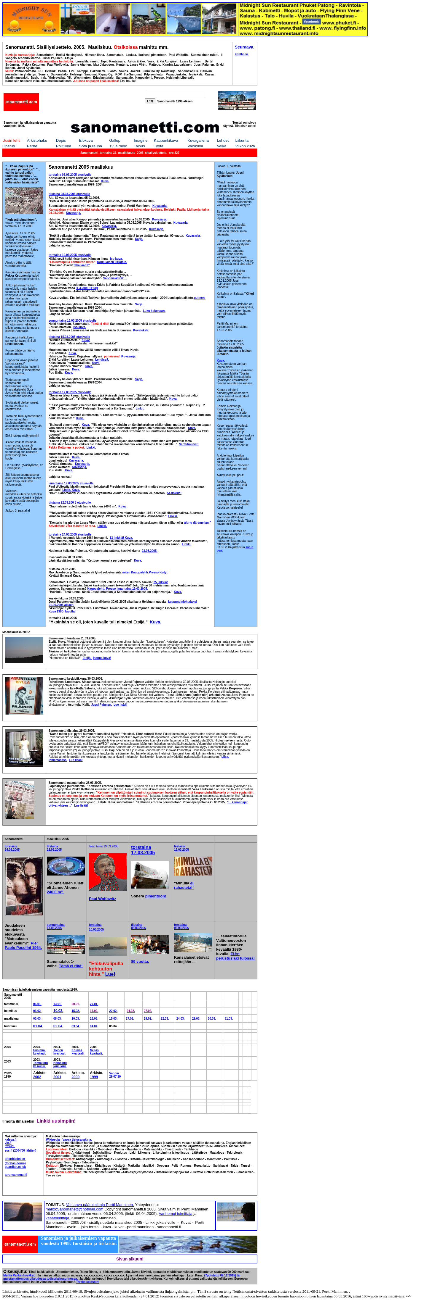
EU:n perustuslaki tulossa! (235, 956)
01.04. (38, 1026)
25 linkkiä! (161, 582)
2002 (37, 1077)
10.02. (58, 1011)
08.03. (57, 1018)
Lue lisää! (75, 760)
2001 (57, 1077)
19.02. (148, 1018)
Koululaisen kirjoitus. (112, 262)
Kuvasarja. (160, 205)
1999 (94, 1077)
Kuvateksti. (141, 330)
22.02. (113, 1011)
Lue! (110, 974)
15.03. (113, 1018)
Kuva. (138, 560)
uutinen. (199, 297)
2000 (75, 1077)
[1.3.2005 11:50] (87, 288)
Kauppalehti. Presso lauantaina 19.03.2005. (117, 588)
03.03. (37, 1018)
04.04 (93, 1026)
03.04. (75, 1026)
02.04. (58, 1026)
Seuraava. (244, 47)
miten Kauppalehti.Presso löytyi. (145, 572)
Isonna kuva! (102, 658)
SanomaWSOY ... (115, 278)
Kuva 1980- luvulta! (62, 611)
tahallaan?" (82, 265)
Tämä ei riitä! (70, 966)
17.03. (130, 1018)
